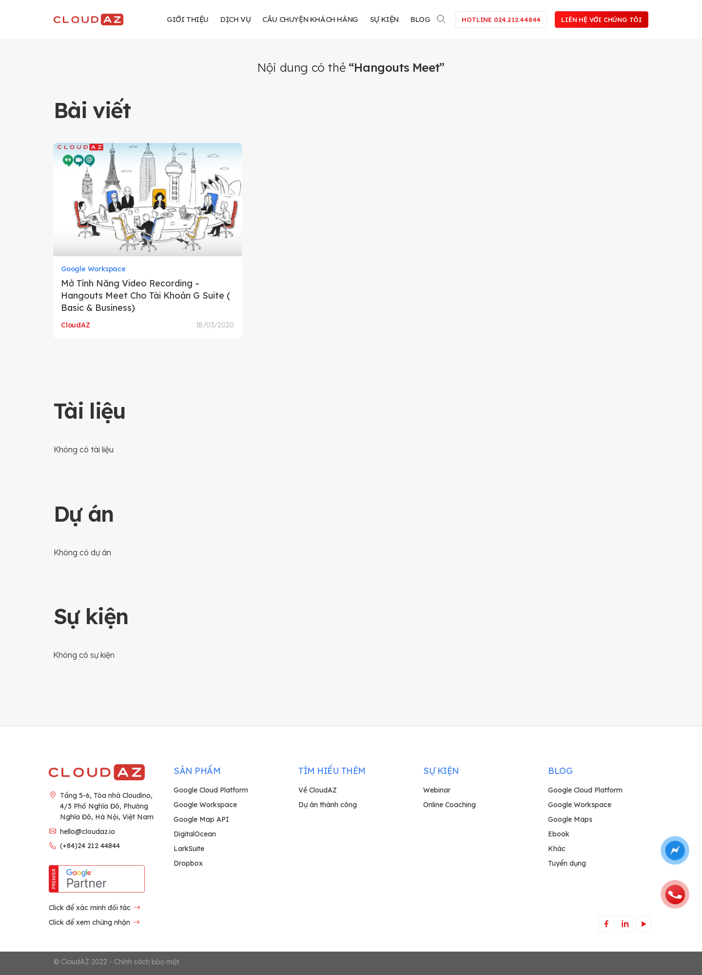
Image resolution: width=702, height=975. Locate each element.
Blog (420, 19)
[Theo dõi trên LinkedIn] (624, 923)
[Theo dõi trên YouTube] (643, 923)
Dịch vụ (235, 19)
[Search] (442, 17)
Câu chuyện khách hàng (310, 19)
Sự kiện (384, 19)
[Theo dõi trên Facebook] (606, 923)
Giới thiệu (188, 19)
